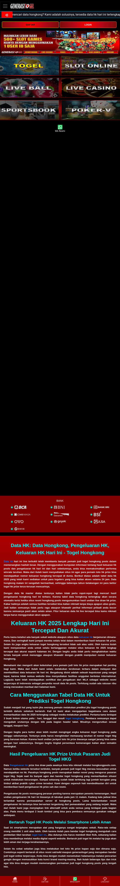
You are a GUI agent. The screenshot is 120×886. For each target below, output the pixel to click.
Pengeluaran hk (19, 765)
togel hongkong (75, 718)
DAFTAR (30, 25)
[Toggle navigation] (5, 6)
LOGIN (88, 25)
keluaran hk (86, 637)
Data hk (8, 561)
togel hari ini (39, 834)
